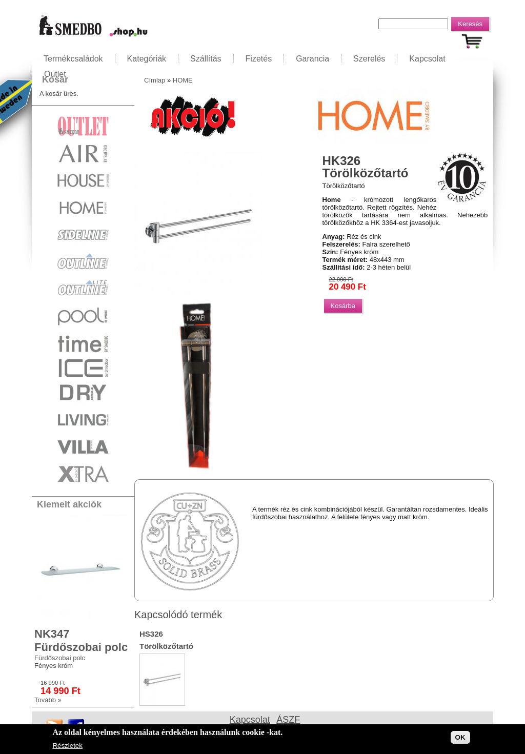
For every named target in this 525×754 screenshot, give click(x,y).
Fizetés (259, 58)
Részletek (67, 746)
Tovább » (48, 700)
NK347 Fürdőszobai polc (81, 640)
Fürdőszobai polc (59, 658)
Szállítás (205, 58)
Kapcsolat (427, 58)
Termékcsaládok (73, 58)
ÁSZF (288, 720)
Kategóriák (147, 58)
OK (460, 738)
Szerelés (369, 58)
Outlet (55, 74)
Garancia (312, 58)
